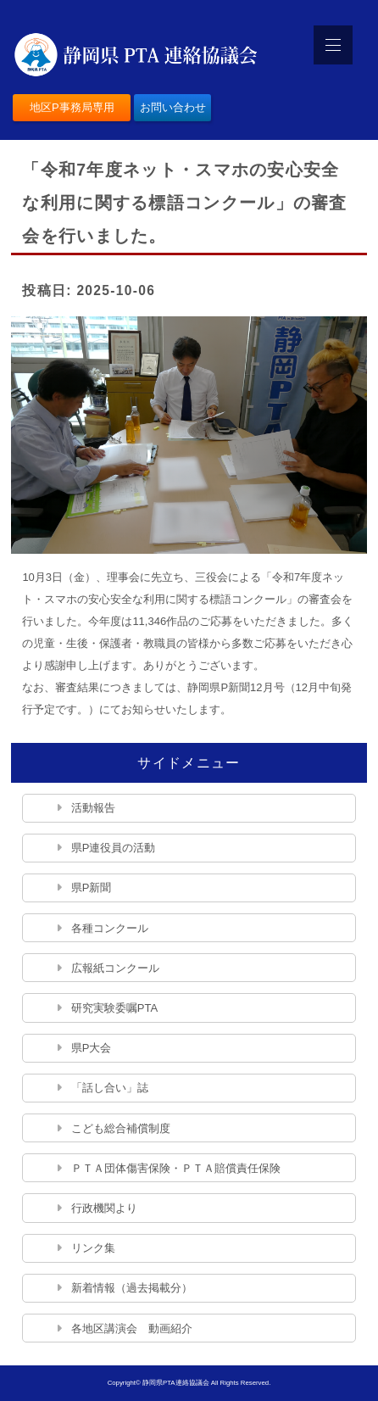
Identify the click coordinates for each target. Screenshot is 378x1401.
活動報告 (93, 807)
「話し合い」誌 (109, 1087)
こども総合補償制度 (120, 1128)
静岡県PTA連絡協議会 (175, 1383)
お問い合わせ (173, 107)
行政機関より (104, 1208)
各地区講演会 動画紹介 (131, 1328)
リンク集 (93, 1248)
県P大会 (91, 1047)
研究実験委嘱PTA (114, 1008)
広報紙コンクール (115, 968)
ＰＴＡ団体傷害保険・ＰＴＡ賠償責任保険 (176, 1168)
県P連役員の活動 (113, 847)
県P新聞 (91, 887)
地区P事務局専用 (72, 107)
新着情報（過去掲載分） (131, 1287)
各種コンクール (109, 928)
